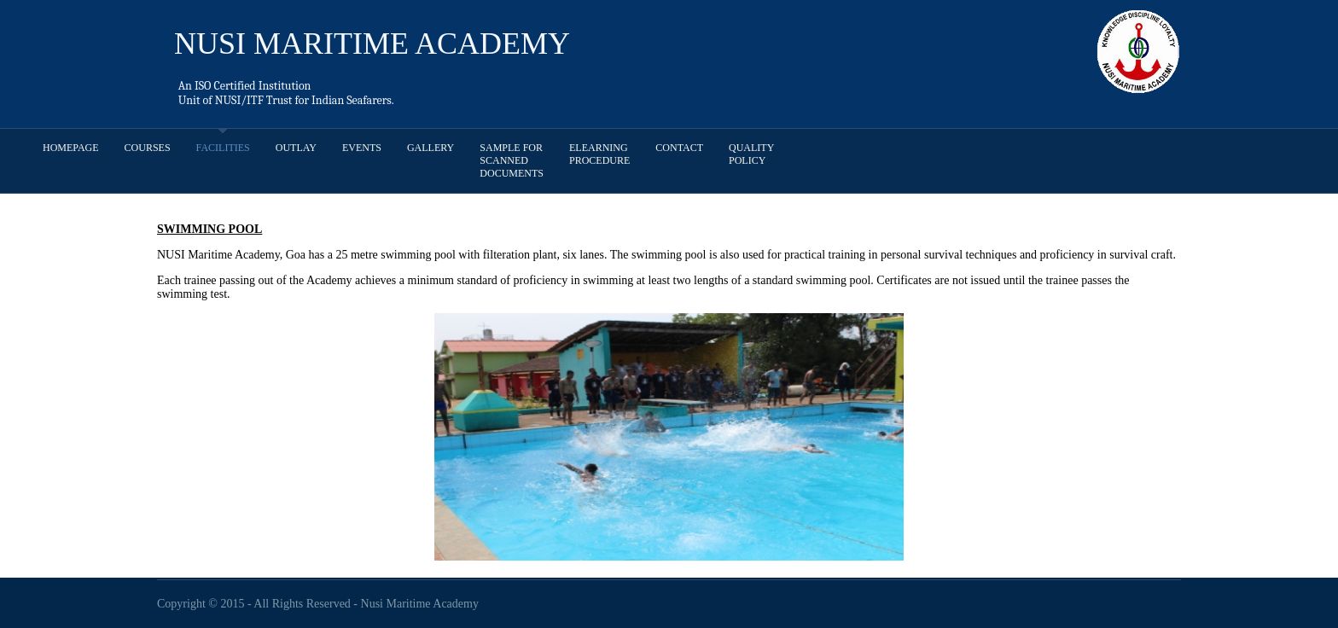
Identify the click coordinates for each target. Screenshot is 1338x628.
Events (361, 148)
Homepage (71, 148)
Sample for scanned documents (512, 160)
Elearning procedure (599, 154)
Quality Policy (751, 154)
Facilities (223, 148)
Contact (679, 148)
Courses (148, 148)
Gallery (430, 148)
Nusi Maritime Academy (420, 603)
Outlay (296, 148)
